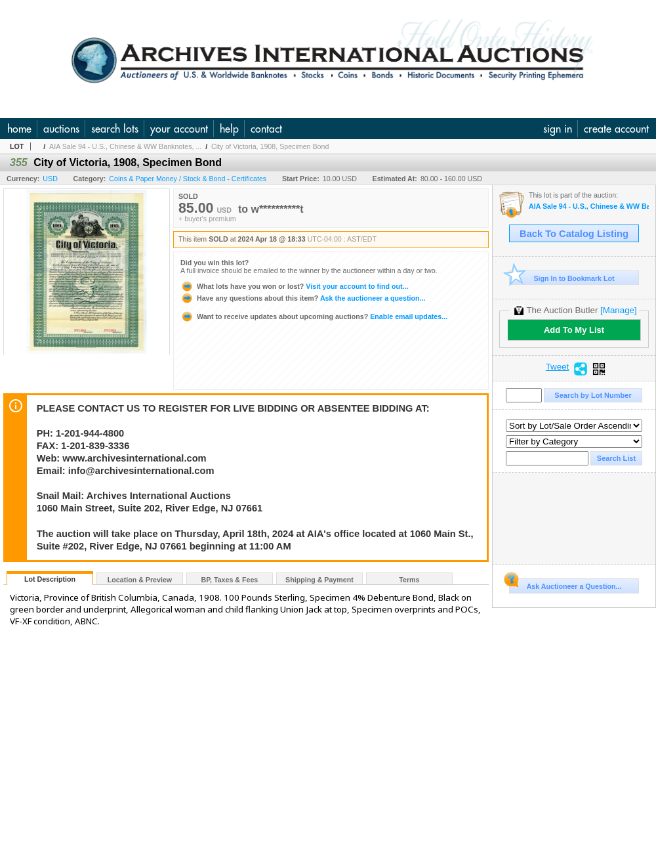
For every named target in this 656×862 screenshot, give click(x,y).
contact (266, 128)
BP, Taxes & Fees (229, 580)
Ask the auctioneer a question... (302, 298)
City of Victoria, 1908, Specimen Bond (270, 146)
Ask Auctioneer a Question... (565, 584)
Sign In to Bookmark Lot (562, 278)
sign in (557, 128)
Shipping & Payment (319, 580)
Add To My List (574, 330)
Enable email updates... (313, 316)
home (19, 128)
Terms (409, 580)
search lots (114, 128)
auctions (61, 128)
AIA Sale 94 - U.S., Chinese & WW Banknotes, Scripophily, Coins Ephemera (589, 206)
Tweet (557, 367)
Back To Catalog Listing (574, 233)
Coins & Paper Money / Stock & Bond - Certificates (187, 179)
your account (179, 128)
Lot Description (49, 579)
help (229, 128)
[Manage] (618, 310)
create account (616, 128)
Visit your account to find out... (294, 286)
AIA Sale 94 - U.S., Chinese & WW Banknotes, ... (125, 146)
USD (50, 179)
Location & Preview (140, 580)
